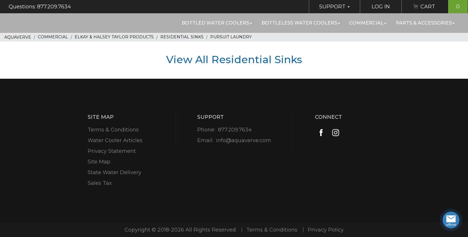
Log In (381, 6)
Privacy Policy (326, 230)
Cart (444, 6)
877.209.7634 (235, 130)
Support (334, 6)
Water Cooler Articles (115, 140)
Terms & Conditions (113, 130)
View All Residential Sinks (234, 59)
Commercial (367, 23)
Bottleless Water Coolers (301, 23)
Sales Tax (100, 183)
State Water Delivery (114, 172)
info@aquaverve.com (243, 140)
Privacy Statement (112, 151)
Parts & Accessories (425, 23)
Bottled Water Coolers (217, 23)
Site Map (99, 162)
